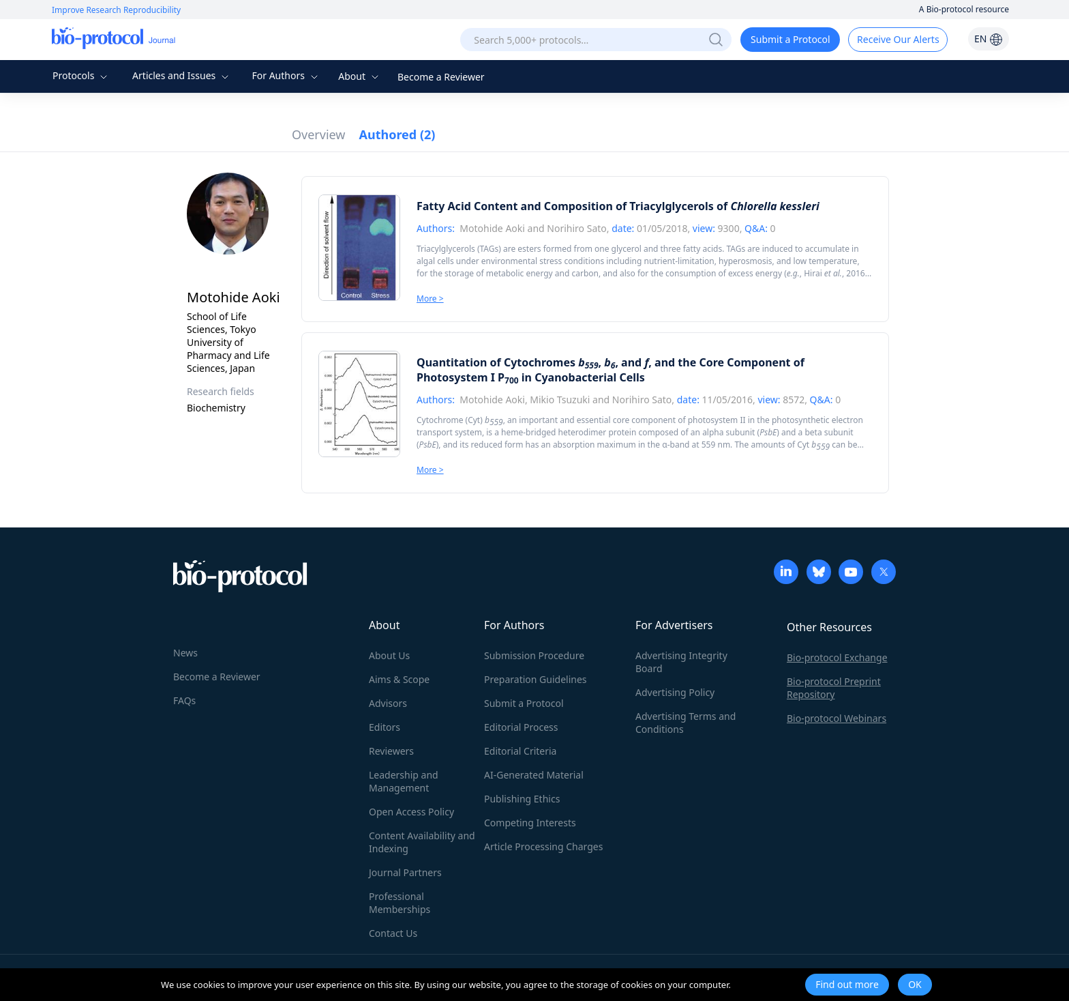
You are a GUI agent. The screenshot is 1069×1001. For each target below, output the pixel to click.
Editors (384, 727)
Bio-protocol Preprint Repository (834, 688)
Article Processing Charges (543, 846)
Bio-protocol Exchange (837, 657)
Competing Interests (530, 822)
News (185, 652)
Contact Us (393, 933)
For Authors (286, 75)
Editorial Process (521, 727)
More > (430, 298)
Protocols (81, 75)
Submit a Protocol (790, 39)
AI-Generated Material (534, 774)
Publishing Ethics (522, 798)
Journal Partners (405, 872)
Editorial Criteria (520, 750)
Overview (319, 134)
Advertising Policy (674, 692)
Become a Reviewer (441, 76)
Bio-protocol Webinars (836, 718)
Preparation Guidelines (535, 679)
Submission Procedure (534, 655)
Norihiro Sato (576, 228)
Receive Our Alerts (898, 39)
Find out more (847, 984)
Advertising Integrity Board (681, 662)
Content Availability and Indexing (422, 842)
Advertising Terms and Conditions (685, 723)
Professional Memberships (399, 903)
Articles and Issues (182, 75)
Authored (397, 134)
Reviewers (391, 750)
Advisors (388, 703)
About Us (389, 655)
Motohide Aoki (492, 228)
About (359, 76)
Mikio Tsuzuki (561, 399)
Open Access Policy (411, 811)
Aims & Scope (399, 679)
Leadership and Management (403, 781)
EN (988, 38)
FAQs (184, 700)
